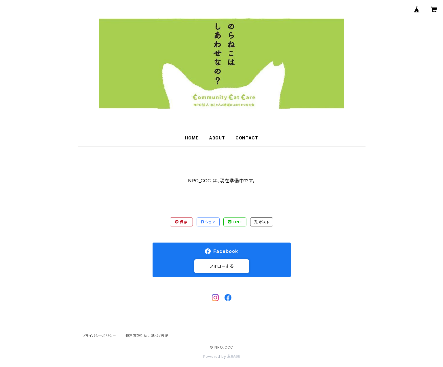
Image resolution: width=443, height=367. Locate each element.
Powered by (221, 356)
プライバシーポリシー (99, 336)
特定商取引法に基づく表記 (147, 336)
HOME (192, 137)
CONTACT (246, 137)
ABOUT (217, 137)
